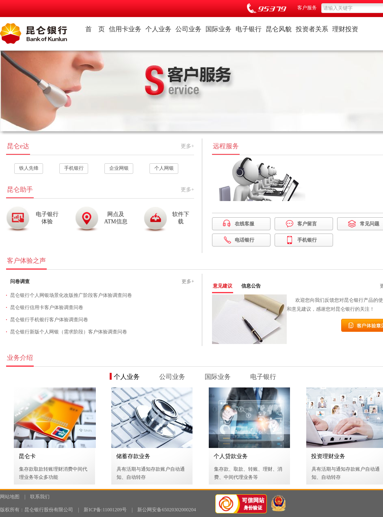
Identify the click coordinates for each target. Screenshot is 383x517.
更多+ (187, 146)
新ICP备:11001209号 (105, 510)
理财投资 (345, 29)
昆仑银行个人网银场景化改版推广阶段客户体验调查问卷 (71, 295)
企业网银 (119, 168)
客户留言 (307, 224)
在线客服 (244, 224)
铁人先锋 (29, 168)
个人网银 (164, 168)
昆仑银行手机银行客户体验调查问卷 (49, 319)
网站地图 (9, 497)
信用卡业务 (125, 29)
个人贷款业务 (231, 456)
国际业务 (219, 29)
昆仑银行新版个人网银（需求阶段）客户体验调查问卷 (68, 332)
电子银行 (249, 29)
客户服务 (307, 8)
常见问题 (369, 224)
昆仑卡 (27, 456)
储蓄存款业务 (133, 456)
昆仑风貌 (279, 29)
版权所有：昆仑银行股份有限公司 (36, 510)
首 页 (95, 29)
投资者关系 (312, 29)
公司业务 (188, 29)
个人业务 (158, 29)
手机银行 (74, 168)
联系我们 (40, 497)
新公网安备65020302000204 (166, 510)
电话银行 (244, 240)
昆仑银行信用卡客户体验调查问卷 (46, 307)
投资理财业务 (328, 456)
